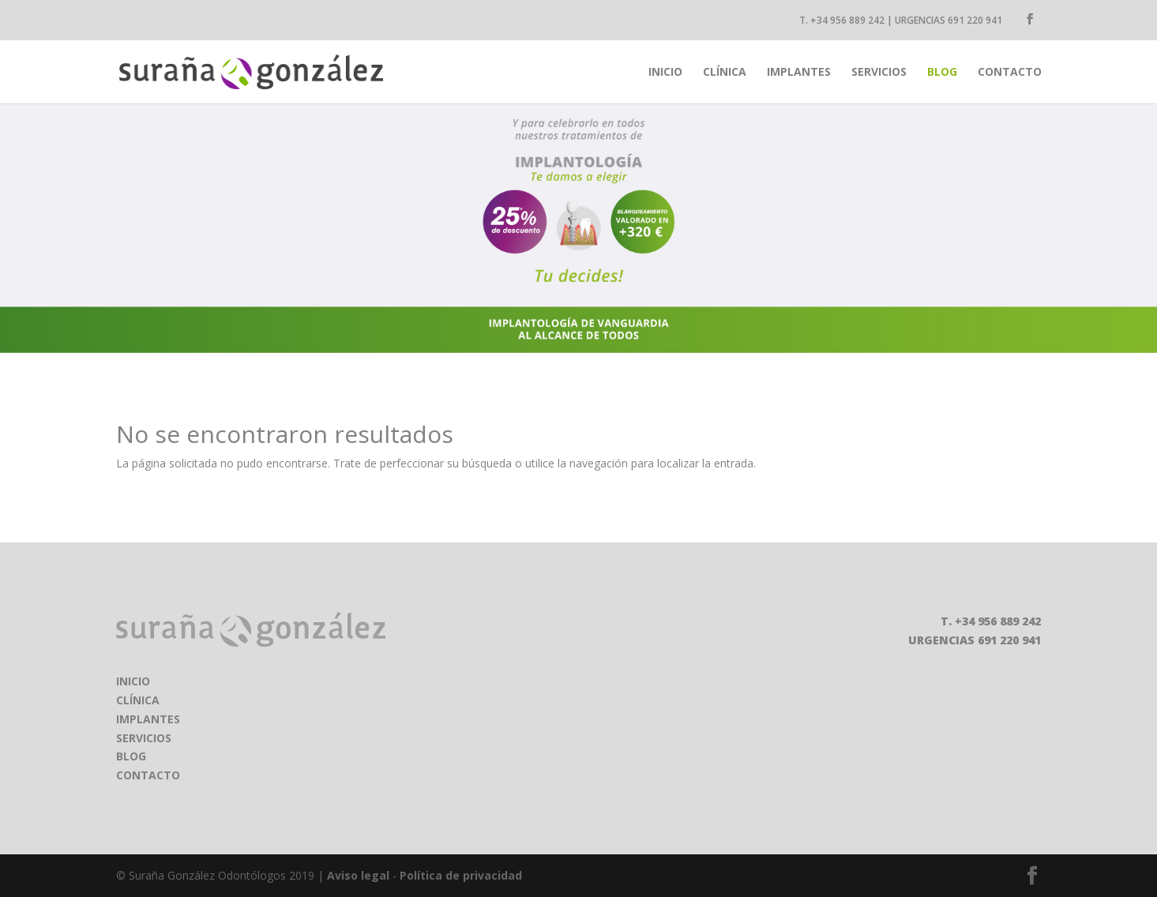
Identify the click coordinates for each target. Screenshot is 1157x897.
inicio (665, 72)
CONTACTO (148, 775)
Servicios (879, 72)
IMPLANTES (148, 718)
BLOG (131, 756)
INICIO (133, 681)
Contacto (1010, 72)
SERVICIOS (143, 737)
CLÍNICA (138, 699)
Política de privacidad (461, 875)
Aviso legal (358, 875)
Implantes (799, 72)
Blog (942, 72)
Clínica (724, 72)
